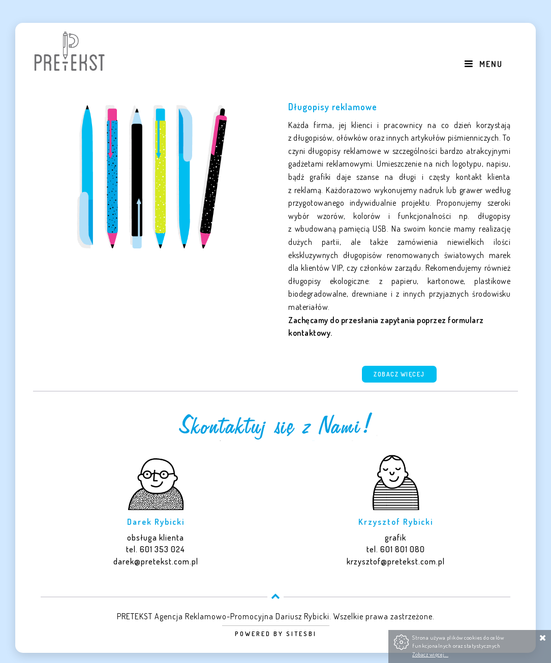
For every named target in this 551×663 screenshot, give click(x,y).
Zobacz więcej (399, 374)
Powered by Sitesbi (276, 634)
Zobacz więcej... (430, 654)
